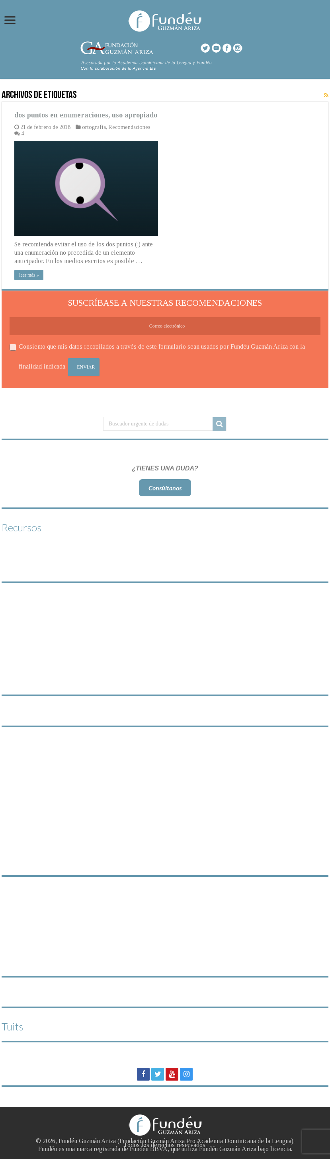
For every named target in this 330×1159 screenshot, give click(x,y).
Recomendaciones (129, 127)
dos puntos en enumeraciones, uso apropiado (85, 115)
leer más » (29, 275)
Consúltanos (165, 488)
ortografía (94, 127)
